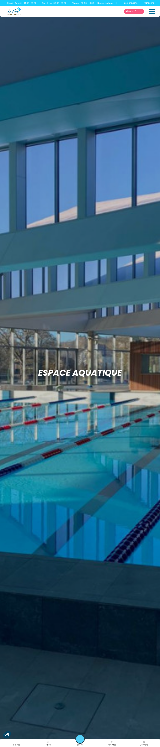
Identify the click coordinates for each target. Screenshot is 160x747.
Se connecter (131, 2)
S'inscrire (149, 2)
